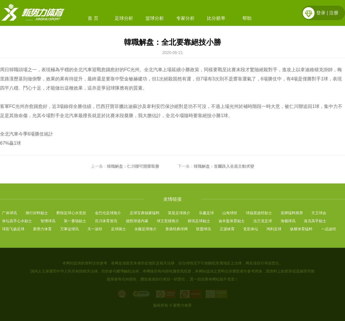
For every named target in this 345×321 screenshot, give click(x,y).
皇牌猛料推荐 (292, 213)
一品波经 (328, 229)
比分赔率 (216, 18)
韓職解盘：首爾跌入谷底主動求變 (224, 166)
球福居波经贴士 (259, 213)
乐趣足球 (206, 213)
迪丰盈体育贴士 (231, 221)
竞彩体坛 (250, 229)
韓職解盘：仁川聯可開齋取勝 (133, 166)
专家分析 (185, 18)
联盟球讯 (203, 229)
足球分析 (124, 18)
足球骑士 (118, 229)
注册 (333, 12)
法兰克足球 (262, 221)
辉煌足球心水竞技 (71, 213)
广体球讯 (9, 213)
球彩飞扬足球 (13, 229)
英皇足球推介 (179, 213)
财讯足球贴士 (199, 221)
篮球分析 (154, 18)
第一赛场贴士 (75, 221)
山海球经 (229, 213)
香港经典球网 (176, 229)
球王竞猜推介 (168, 221)
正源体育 (227, 229)
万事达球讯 (69, 229)
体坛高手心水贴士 (17, 221)
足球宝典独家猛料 (145, 213)
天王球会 (318, 213)
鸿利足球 (274, 229)
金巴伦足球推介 (108, 213)
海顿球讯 (288, 221)
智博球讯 (48, 221)
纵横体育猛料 (301, 229)
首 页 (93, 18)
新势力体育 (42, 229)
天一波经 (94, 229)
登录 (320, 12)
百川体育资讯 (106, 221)
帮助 (247, 18)
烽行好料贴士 (37, 213)
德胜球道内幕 (137, 221)
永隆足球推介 (145, 229)
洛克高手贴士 (315, 221)
